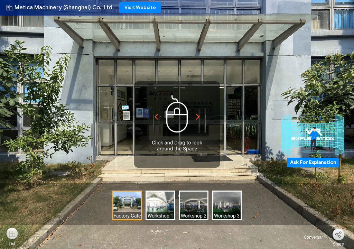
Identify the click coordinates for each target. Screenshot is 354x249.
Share (338, 244)
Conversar (309, 237)
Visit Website (140, 7)
